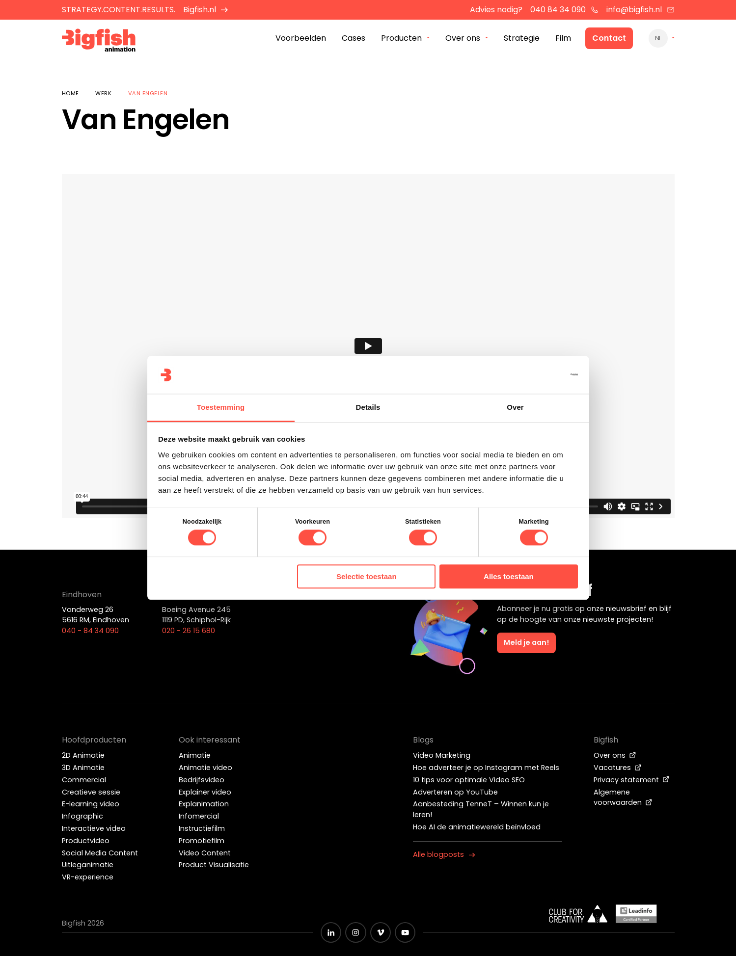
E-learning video (90, 804)
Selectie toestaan (366, 576)
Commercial (84, 780)
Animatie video (205, 767)
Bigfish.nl (206, 9)
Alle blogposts (444, 854)
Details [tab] (368, 407)
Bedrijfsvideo (201, 780)
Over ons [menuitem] (462, 38)
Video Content (205, 853)
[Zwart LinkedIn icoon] (331, 932)
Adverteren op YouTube (455, 792)
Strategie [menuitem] (522, 38)
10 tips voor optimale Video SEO (469, 780)
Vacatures (618, 767)
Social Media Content (100, 853)
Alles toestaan (509, 576)
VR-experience (87, 877)
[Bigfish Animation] (99, 41)
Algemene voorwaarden (623, 797)
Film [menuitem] (563, 38)
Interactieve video (94, 828)
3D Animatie (83, 767)
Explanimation (204, 804)
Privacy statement (632, 780)
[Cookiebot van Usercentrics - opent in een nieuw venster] (535, 375)
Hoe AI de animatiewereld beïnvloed (477, 827)
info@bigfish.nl (640, 9)
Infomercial (199, 816)
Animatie (195, 755)
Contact (609, 38)
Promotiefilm (201, 841)
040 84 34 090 (564, 9)
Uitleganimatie (87, 865)
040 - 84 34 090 (90, 631)
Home (70, 93)
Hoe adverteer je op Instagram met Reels (486, 767)
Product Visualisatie (214, 865)
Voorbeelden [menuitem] (300, 38)
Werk (103, 93)
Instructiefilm (202, 828)
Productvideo (85, 841)
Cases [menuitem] (353, 38)
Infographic (82, 816)
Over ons (615, 755)
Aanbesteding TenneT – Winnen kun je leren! (481, 809)
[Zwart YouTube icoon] (405, 932)
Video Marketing (441, 755)
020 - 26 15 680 (188, 631)
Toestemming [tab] (221, 407)
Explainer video (205, 792)
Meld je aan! (526, 642)
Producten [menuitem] (401, 38)
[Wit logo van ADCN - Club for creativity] (578, 914)
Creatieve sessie (91, 792)
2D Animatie (83, 755)
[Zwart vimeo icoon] (380, 932)
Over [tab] (515, 407)
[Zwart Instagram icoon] (355, 932)
